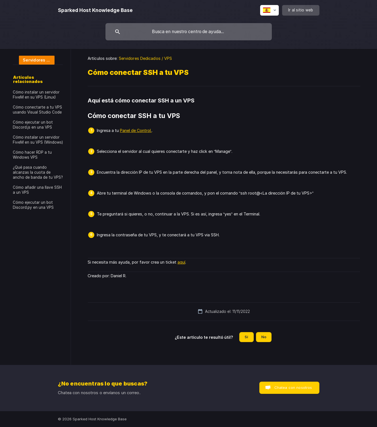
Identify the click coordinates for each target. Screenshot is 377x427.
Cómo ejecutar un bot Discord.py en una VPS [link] (33, 205)
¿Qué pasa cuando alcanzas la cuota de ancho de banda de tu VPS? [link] (38, 172)
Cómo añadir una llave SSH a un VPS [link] (37, 190)
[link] (34, 59)
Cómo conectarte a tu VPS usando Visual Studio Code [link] (37, 109)
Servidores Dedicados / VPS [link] (145, 58)
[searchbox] (188, 31)
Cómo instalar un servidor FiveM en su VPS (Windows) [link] (38, 139)
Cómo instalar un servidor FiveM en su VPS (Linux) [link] (36, 94)
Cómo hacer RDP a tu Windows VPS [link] (32, 154)
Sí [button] (246, 337)
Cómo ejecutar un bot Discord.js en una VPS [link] (33, 124)
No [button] (263, 337)
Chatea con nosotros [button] (293, 387)
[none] (95, 10)
